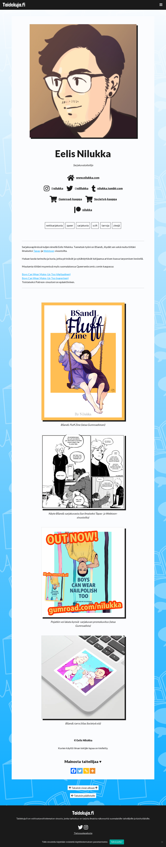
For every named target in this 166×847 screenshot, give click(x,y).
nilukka (58, 188)
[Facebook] (73, 771)
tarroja (105, 225)
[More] (92, 771)
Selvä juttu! (116, 841)
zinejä (116, 225)
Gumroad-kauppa (70, 199)
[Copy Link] (86, 771)
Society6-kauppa (105, 199)
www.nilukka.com (87, 177)
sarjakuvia (83, 225)
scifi (95, 225)
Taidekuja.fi (14, 5)
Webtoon (48, 250)
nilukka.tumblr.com (110, 188)
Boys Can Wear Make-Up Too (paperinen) (45, 278)
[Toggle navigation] (161, 4)
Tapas (36, 250)
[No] (162, 842)
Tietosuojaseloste (83, 833)
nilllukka (82, 188)
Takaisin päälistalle (83, 795)
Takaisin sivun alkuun (83, 787)
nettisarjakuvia (54, 225)
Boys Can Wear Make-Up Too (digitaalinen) (46, 274)
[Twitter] (80, 771)
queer (70, 225)
